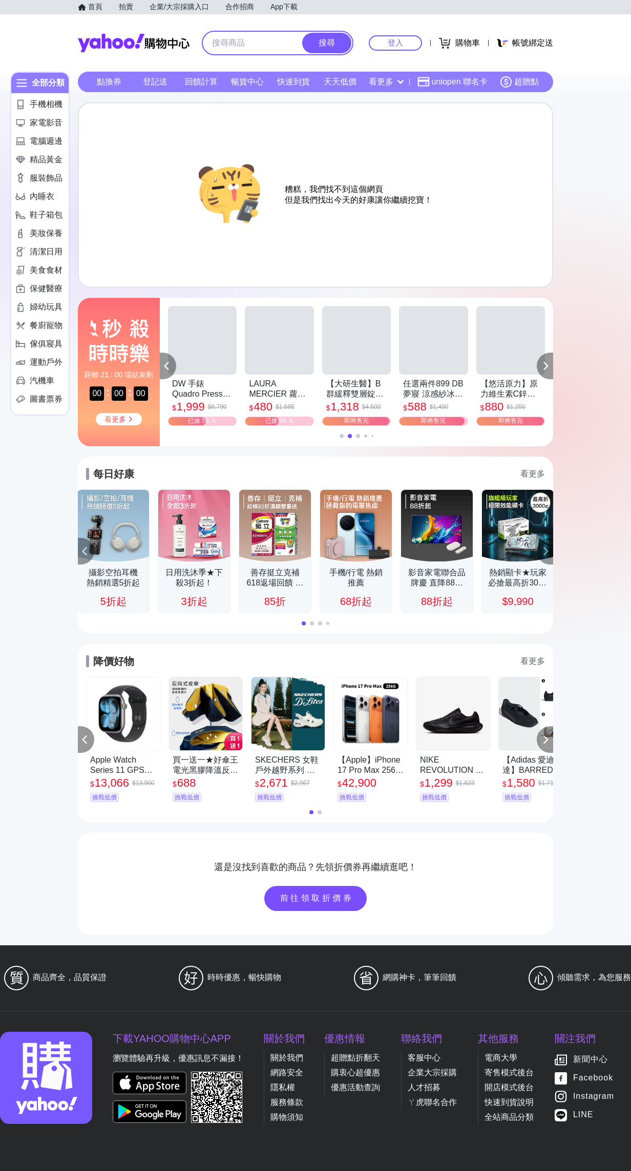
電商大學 (501, 1057)
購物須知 (286, 1117)
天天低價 (340, 81)
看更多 (386, 81)
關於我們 (286, 1057)
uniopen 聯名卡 (452, 82)
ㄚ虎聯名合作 (432, 1102)
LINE (583, 1115)
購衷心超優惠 (355, 1072)
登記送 (155, 81)
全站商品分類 (509, 1117)
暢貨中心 (247, 81)
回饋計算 (201, 81)
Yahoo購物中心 (134, 43)
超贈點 (519, 82)
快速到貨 (293, 81)
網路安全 (286, 1072)
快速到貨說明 (509, 1102)
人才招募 (424, 1087)
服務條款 (286, 1102)
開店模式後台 (509, 1087)
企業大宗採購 (432, 1072)
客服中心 (424, 1057)
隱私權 (282, 1087)
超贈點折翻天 (355, 1057)
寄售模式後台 (509, 1072)
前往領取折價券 (317, 898)
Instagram (593, 1096)
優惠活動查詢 (355, 1087)
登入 (395, 42)
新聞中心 (590, 1059)
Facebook (593, 1078)
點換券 (109, 81)
